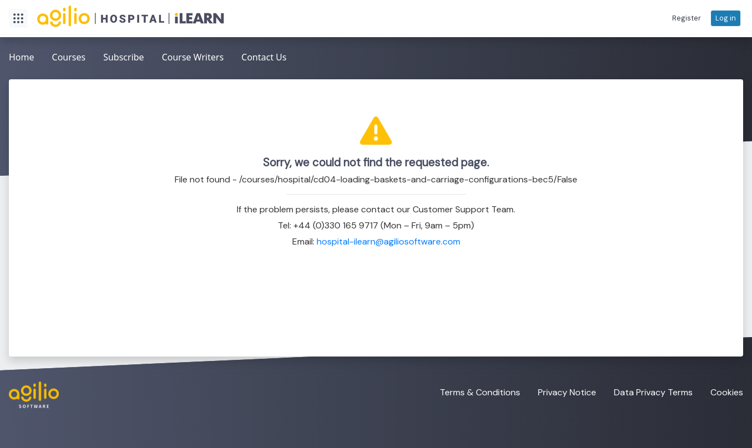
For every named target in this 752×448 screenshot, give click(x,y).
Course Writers (193, 57)
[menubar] (148, 58)
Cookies (726, 392)
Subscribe (123, 57)
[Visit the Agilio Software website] (29, 394)
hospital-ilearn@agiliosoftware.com (388, 241)
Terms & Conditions (480, 392)
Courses (69, 57)
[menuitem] (21, 58)
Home (21, 57)
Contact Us (263, 57)
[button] (686, 18)
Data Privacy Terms (653, 392)
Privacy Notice (567, 392)
